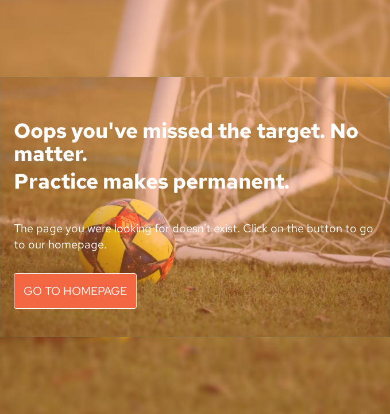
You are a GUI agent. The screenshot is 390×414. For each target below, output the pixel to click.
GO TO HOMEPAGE (75, 290)
